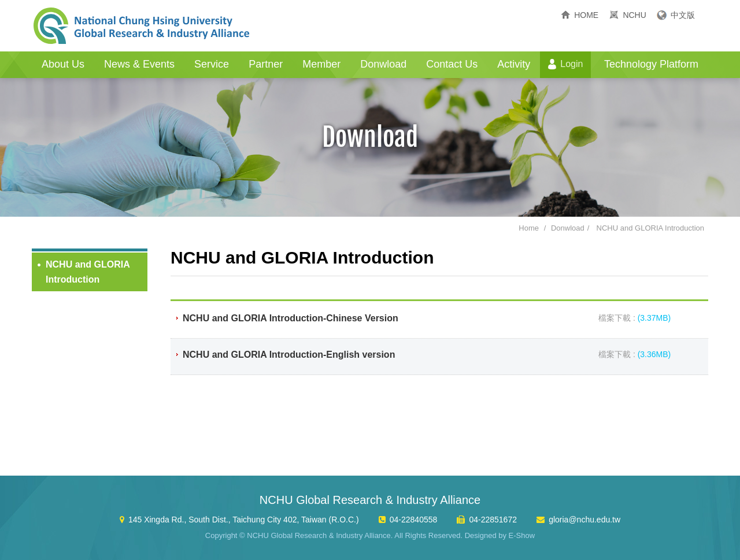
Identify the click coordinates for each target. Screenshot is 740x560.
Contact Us (452, 64)
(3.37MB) (654, 317)
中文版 (683, 15)
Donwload (383, 64)
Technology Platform (651, 64)
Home (529, 228)
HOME (586, 15)
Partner (266, 64)
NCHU (634, 15)
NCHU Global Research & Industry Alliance (141, 26)
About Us (63, 64)
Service (211, 64)
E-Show (522, 535)
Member (321, 64)
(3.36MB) (654, 354)
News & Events (139, 64)
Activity (513, 64)
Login (571, 64)
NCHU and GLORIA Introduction (650, 228)
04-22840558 (414, 519)
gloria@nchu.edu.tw (584, 519)
